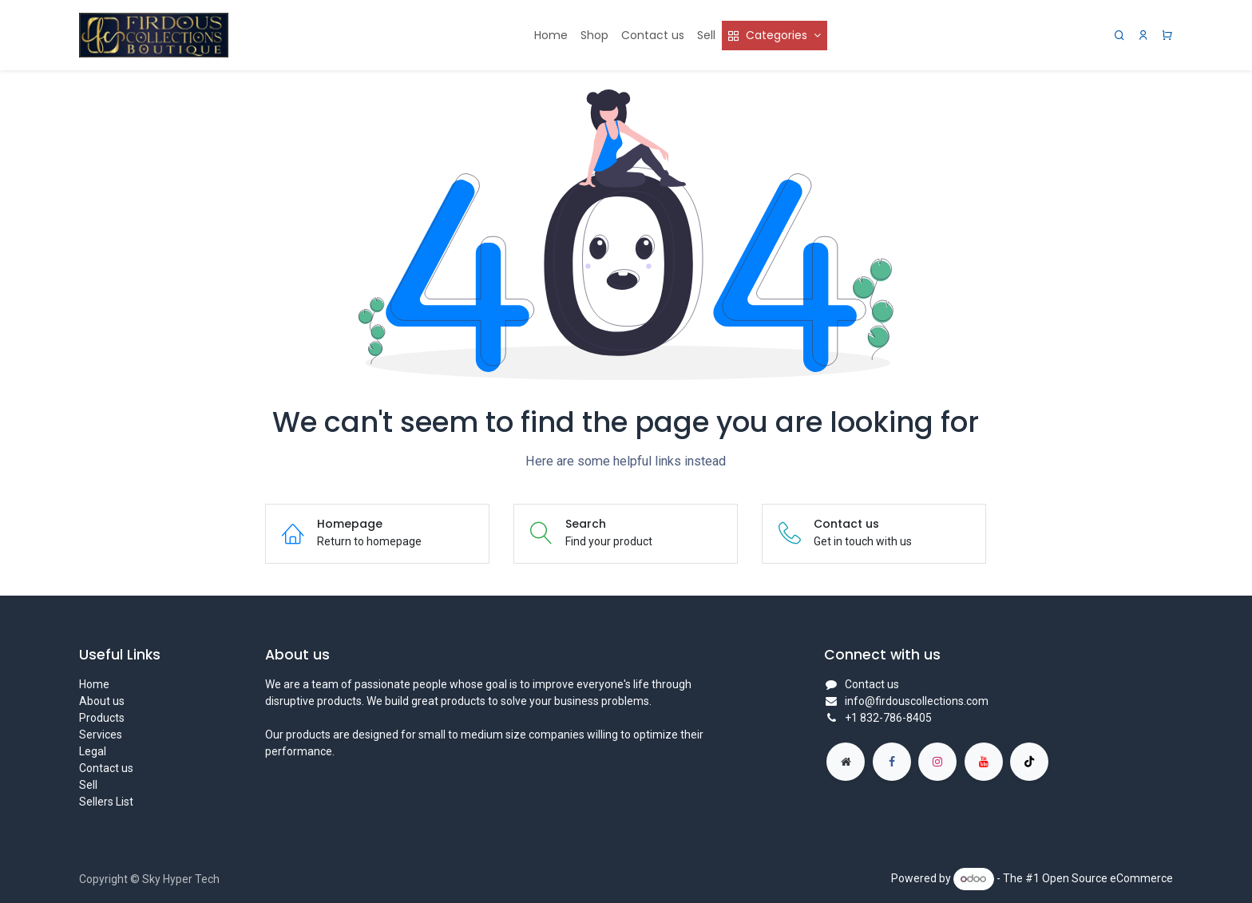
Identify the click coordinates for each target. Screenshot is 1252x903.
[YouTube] (984, 762)
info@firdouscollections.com (917, 701)
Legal (92, 751)
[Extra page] (845, 762)
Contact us (106, 768)
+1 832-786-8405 (888, 717)
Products (102, 717)
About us (102, 701)
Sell (88, 784)
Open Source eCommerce (1107, 878)
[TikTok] (1029, 762)
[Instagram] (937, 762)
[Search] (1119, 35)
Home (94, 684)
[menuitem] (551, 35)
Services (100, 734)
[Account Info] (1143, 35)
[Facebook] (892, 762)
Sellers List (106, 801)
